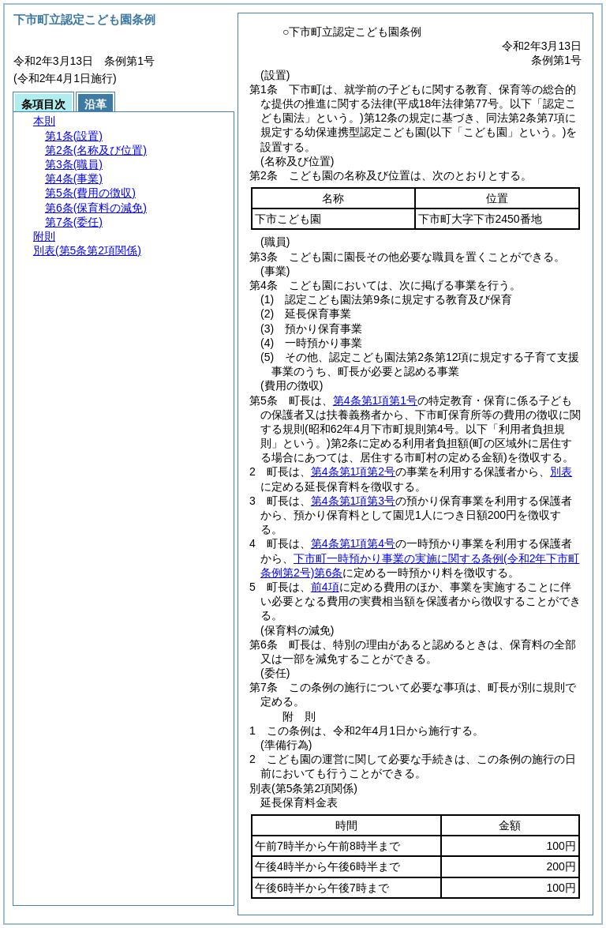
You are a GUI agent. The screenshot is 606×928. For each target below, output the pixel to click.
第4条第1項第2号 (353, 471)
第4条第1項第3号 (353, 500)
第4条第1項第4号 (353, 543)
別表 (561, 471)
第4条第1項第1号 (375, 400)
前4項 (325, 586)
